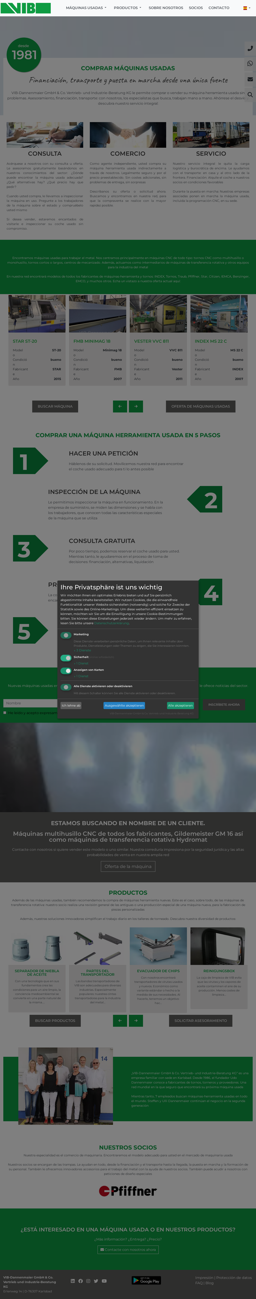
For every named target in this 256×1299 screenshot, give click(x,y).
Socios (196, 8)
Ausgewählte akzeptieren (124, 705)
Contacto (219, 8)
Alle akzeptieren (180, 705)
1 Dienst (81, 663)
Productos (126, 8)
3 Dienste (82, 650)
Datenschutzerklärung (111, 623)
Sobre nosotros (166, 8)
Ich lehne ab (71, 705)
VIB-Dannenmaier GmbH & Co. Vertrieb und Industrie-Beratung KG (152, 713)
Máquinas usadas (85, 8)
